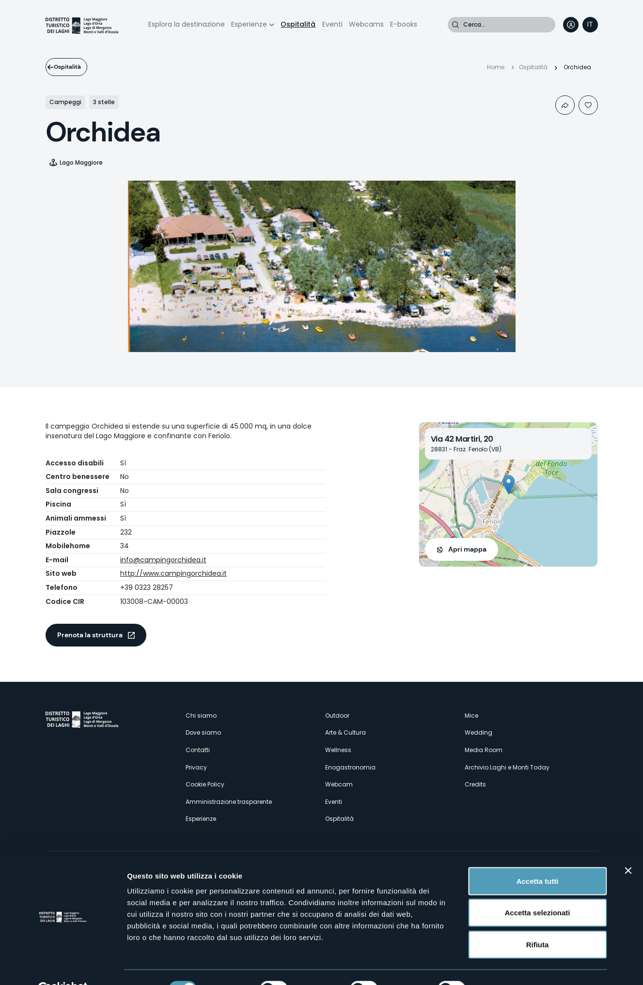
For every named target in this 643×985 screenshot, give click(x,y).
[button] (508, 484)
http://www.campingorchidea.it (173, 573)
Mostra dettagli (510, 966)
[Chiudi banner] (628, 847)
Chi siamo (201, 715)
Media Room (483, 750)
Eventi (332, 24)
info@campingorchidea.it (163, 560)
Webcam (339, 784)
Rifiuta (537, 921)
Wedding (478, 732)
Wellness (338, 750)
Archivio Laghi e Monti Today (507, 767)
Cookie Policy (205, 784)
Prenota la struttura (90, 635)
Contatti (198, 750)
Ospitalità (298, 24)
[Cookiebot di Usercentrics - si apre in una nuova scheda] (62, 966)
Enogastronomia (350, 767)
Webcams (366, 24)
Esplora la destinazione (186, 24)
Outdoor (337, 715)
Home (495, 67)
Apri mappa (467, 549)
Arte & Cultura (345, 732)
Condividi (565, 105)
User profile (571, 24)
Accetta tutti (538, 858)
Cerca (455, 24)
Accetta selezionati (537, 890)
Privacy (196, 767)
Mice (471, 715)
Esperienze (249, 24)
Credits (475, 784)
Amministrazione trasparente (229, 802)
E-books (403, 24)
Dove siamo (203, 732)
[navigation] (590, 24)
